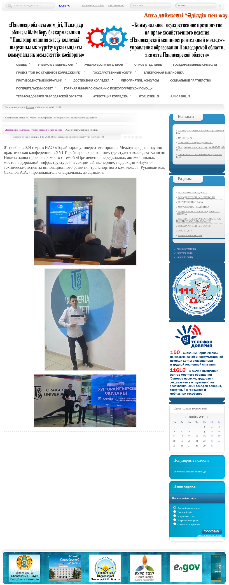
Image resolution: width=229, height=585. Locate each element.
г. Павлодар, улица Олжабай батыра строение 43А (200, 131)
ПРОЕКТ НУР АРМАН (190, 235)
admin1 (35, 137)
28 (197, 445)
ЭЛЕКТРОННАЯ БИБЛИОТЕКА (163, 72)
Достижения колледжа (91, 80)
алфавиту (92, 117)
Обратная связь (184, 252)
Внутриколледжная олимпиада (190, 471)
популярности (45, 117)
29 (204, 445)
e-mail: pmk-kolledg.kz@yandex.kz (195, 142)
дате (34, 117)
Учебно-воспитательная (103, 64)
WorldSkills (149, 96)
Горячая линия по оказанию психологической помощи (108, 88)
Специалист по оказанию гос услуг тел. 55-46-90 (199, 155)
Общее (21, 64)
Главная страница (185, 248)
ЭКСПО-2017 (185, 230)
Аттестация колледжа (110, 96)
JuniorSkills (180, 96)
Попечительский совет (34, 88)
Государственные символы (195, 64)
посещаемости (61, 117)
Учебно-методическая (55, 64)
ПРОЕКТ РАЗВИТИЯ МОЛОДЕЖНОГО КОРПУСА (198, 212)
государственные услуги (112, 72)
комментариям (78, 117)
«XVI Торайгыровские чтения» (82, 130)
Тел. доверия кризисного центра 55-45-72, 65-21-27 (200, 148)
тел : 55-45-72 (185, 137)
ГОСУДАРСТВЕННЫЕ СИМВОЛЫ (196, 197)
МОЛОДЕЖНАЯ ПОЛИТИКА (193, 207)
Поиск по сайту (184, 257)
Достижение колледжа (17, 130)
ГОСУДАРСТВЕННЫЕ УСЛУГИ (195, 226)
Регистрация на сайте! (93, 5)
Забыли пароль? (116, 5)
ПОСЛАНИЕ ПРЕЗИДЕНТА (192, 192)
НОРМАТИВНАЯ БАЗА (190, 202)
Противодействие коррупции (39, 80)
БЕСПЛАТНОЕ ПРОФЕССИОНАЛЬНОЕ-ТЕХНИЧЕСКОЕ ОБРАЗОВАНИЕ (199, 219)
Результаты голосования (209, 535)
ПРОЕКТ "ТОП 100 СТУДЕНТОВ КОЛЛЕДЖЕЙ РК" (48, 72)
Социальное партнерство (190, 80)
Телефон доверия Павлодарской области (49, 96)
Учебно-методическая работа (46, 130)
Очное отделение (148, 64)
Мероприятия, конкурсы (140, 80)
